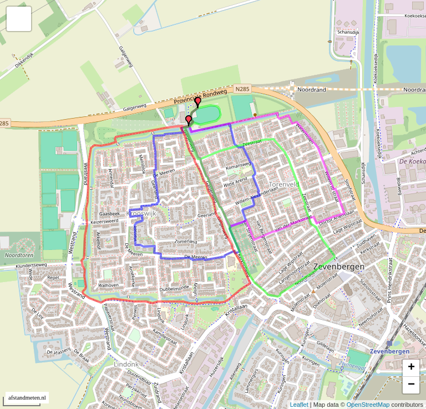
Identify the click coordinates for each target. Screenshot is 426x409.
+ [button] (411, 368)
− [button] (411, 385)
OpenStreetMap (368, 404)
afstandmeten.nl (27, 398)
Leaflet (299, 404)
